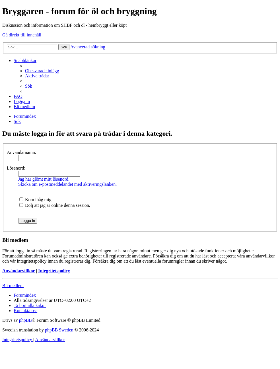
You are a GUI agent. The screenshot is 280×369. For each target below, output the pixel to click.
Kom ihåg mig (35, 199)
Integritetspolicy (54, 270)
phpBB (25, 320)
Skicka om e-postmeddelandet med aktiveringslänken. (67, 184)
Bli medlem (13, 285)
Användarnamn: (21, 152)
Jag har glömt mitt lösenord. (43, 179)
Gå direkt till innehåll (21, 34)
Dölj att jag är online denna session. (54, 205)
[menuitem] (42, 70)
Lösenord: (16, 168)
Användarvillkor (18, 270)
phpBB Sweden (59, 329)
